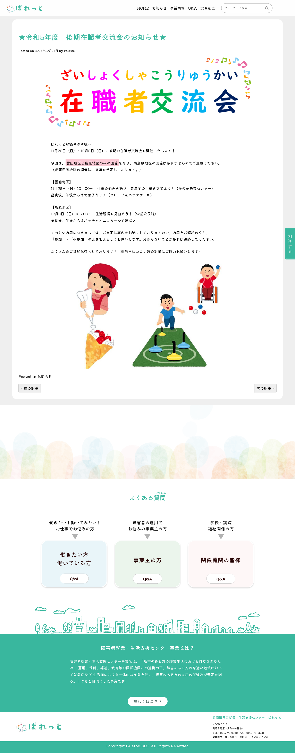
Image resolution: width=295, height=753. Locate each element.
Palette (69, 50)
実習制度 (207, 8)
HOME (143, 8)
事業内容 (177, 8)
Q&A (192, 8)
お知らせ (159, 8)
